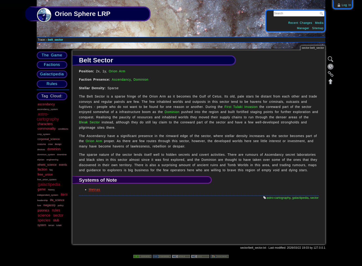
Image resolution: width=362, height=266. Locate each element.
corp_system (43, 134)
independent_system (47, 195)
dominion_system (46, 154)
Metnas (94, 189)
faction (42, 169)
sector (58, 215)
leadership (42, 200)
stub (56, 220)
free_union (45, 174)
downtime (62, 154)
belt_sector (55, 39)
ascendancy (46, 104)
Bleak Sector (89, 122)
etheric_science (47, 164)
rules (56, 210)
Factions (52, 64)
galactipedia (49, 184)
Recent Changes (300, 22)
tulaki (59, 225)
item (64, 194)
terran (51, 225)
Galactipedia (52, 74)
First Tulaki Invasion (241, 107)
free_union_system (47, 179)
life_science (57, 200)
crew (50, 144)
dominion (53, 149)
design (58, 144)
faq (51, 169)
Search (322, 13)
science (44, 215)
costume (41, 144)
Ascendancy (121, 79)
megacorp (49, 205)
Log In (346, 5)
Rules (51, 84)
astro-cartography (48, 116)
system (41, 225)
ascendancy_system (47, 109)
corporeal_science (48, 139)
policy (60, 205)
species (44, 220)
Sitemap (318, 28)
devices (41, 149)
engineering (52, 159)
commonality (47, 128)
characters (45, 124)
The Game (52, 55)
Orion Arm (117, 71)
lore (39, 205)
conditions (63, 129)
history (51, 189)
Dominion (140, 79)
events (63, 164)
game (42, 189)
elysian (41, 159)
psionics (43, 210)
